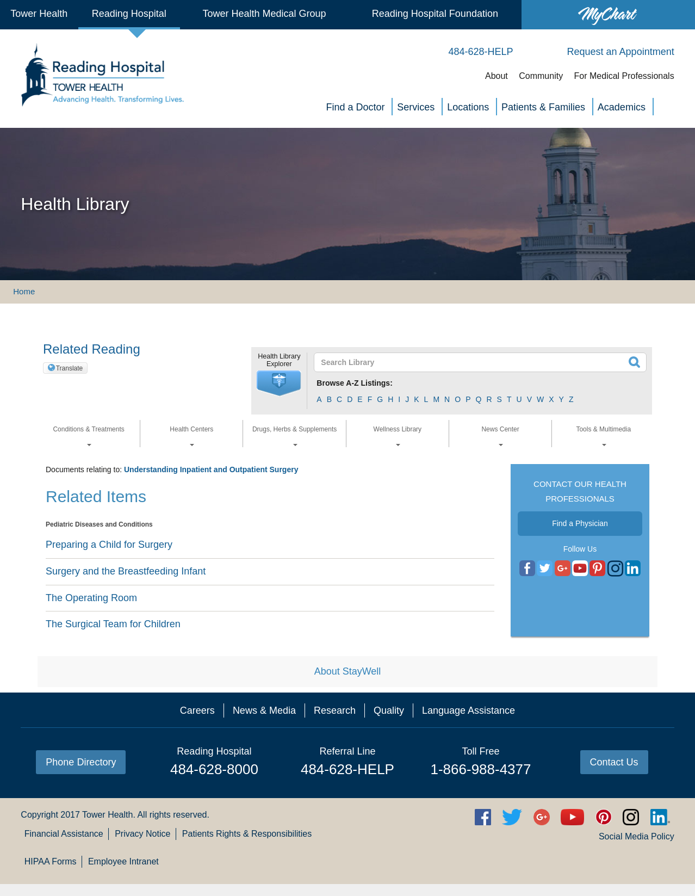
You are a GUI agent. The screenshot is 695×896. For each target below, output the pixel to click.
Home (24, 291)
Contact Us (614, 762)
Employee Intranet (123, 861)
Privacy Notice (142, 833)
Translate (69, 368)
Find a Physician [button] (580, 523)
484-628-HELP (347, 769)
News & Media (264, 710)
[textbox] (473, 362)
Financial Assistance (63, 833)
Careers (197, 710)
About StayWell (347, 671)
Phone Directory (81, 762)
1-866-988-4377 (480, 769)
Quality (389, 710)
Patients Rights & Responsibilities (247, 833)
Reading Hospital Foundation (435, 13)
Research (335, 710)
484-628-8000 (214, 769)
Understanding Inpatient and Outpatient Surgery (211, 469)
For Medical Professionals (624, 76)
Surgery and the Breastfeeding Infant (126, 571)
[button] (279, 383)
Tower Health (38, 13)
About (496, 76)
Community (541, 76)
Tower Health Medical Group (264, 13)
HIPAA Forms (50, 861)
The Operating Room (91, 597)
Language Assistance (468, 710)
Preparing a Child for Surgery (109, 544)
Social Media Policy (636, 836)
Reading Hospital (129, 13)
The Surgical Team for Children (113, 624)
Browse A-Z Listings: (355, 383)
